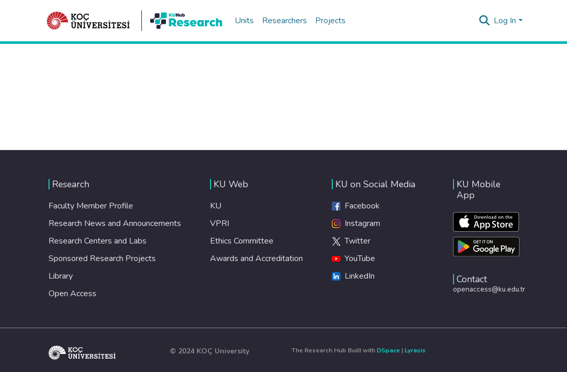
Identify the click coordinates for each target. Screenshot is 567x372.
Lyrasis (415, 350)
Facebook (356, 206)
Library (60, 276)
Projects (330, 20)
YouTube (353, 258)
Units (244, 20)
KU (215, 206)
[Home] (89, 21)
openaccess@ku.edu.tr (489, 289)
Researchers (284, 20)
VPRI (219, 223)
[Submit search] (484, 20)
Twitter (351, 241)
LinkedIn (353, 276)
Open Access (72, 293)
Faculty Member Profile (90, 206)
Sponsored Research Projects (102, 258)
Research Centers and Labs (97, 241)
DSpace (388, 350)
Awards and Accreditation (256, 258)
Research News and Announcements (114, 223)
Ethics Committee (241, 241)
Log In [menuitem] (505, 20)
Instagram (356, 223)
